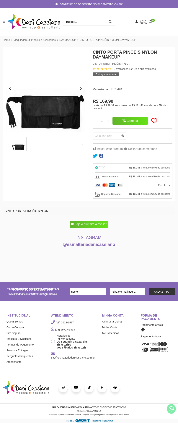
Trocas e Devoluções (19, 338)
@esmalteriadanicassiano (89, 244)
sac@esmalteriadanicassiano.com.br (73, 356)
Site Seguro (13, 333)
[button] (10, 88)
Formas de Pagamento (20, 344)
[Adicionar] (109, 121)
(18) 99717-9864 (63, 329)
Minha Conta (109, 327)
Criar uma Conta (112, 321)
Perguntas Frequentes (19, 356)
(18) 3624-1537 (62, 322)
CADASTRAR (162, 291)
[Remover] (95, 121)
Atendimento (14, 361)
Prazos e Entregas (17, 350)
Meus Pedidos (110, 333)
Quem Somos (14, 321)
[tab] (133, 168)
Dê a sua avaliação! (143, 68)
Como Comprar (15, 327)
